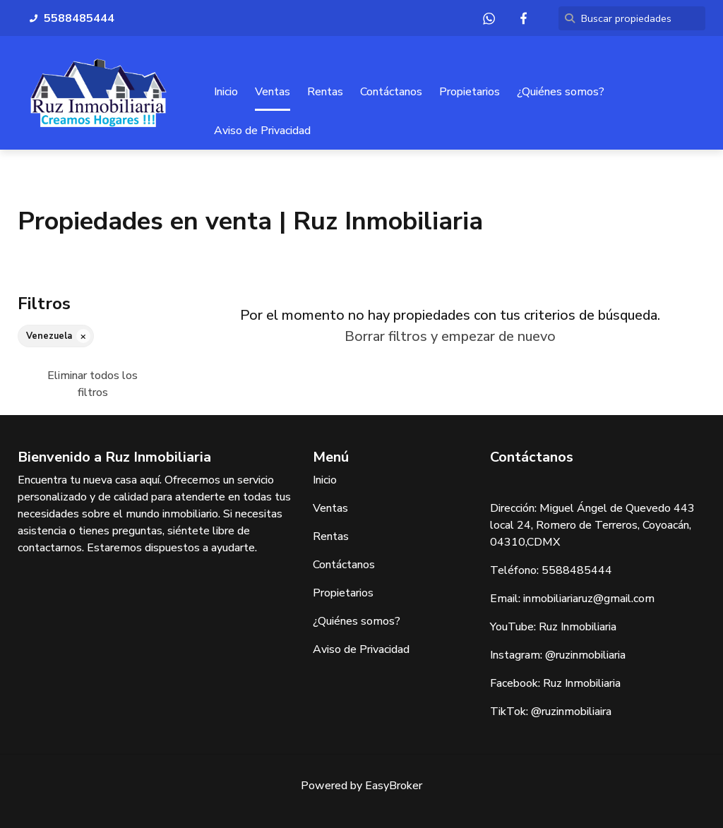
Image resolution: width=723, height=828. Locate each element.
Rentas (325, 92)
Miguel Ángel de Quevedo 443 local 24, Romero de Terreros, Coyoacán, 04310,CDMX (592, 525)
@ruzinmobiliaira (571, 711)
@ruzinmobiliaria (585, 655)
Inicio (226, 92)
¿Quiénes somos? (560, 92)
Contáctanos (391, 92)
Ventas (272, 92)
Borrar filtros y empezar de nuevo (450, 336)
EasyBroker (393, 785)
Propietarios (469, 92)
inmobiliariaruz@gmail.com (589, 598)
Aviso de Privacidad (262, 131)
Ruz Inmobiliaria (577, 627)
